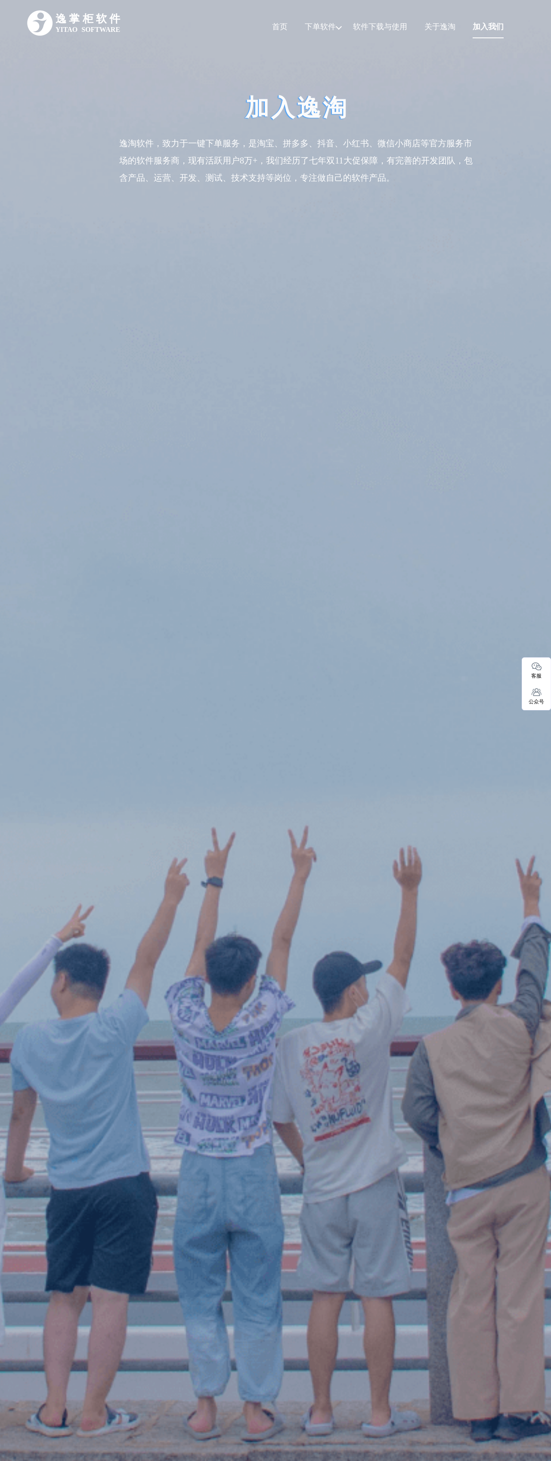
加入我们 (488, 26)
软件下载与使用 (380, 26)
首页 (280, 26)
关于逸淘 (439, 26)
